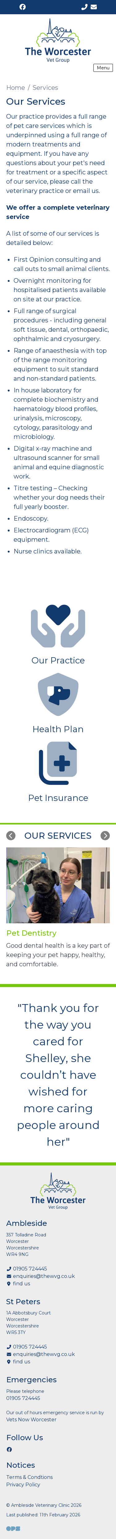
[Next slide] (105, 835)
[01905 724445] (84, 7)
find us (21, 1284)
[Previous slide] (10, 835)
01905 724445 (30, 1269)
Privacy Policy (23, 1485)
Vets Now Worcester (31, 1420)
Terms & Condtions (29, 1477)
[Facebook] (22, 7)
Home (15, 87)
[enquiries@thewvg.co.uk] (93, 7)
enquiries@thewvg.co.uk (44, 1276)
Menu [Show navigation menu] (103, 68)
